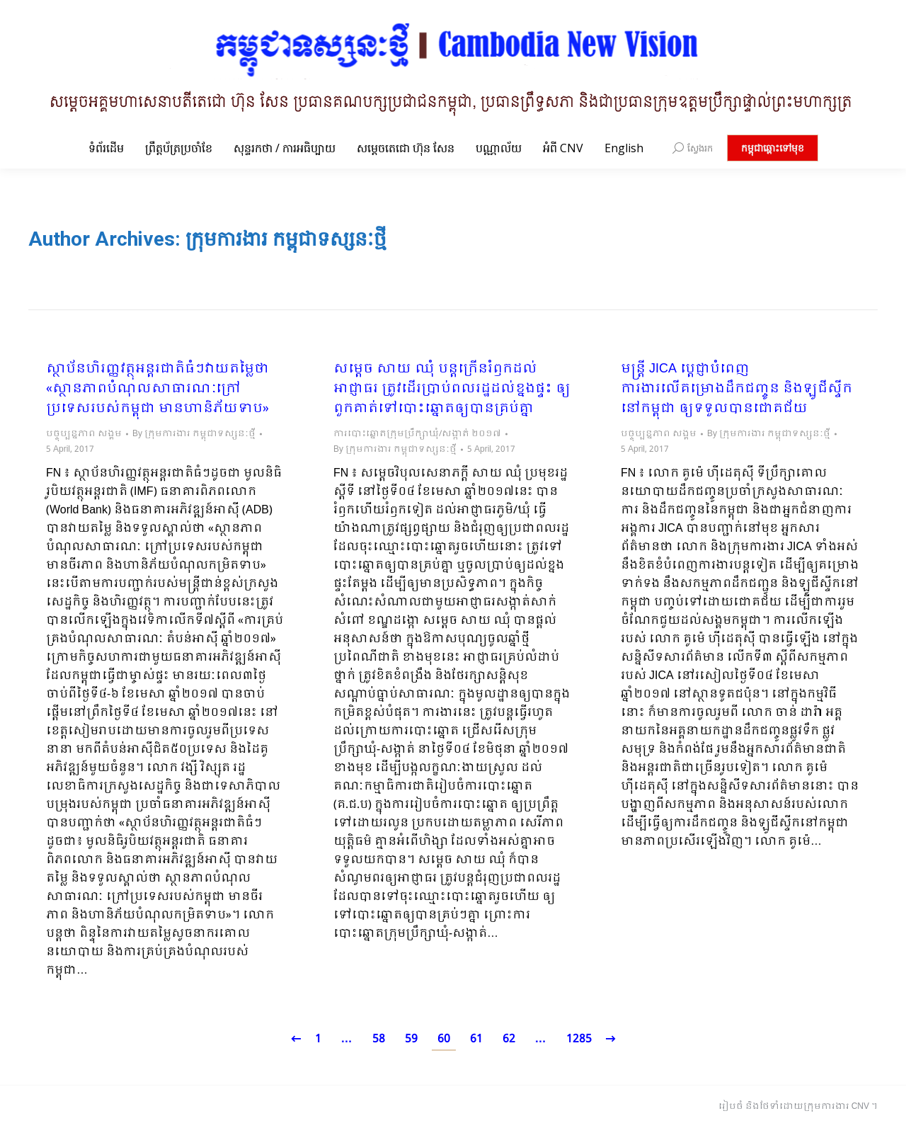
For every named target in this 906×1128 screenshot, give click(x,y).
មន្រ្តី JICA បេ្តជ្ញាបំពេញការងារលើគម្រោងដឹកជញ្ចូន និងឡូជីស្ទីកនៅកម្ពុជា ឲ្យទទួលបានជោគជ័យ (736, 389)
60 (443, 1039)
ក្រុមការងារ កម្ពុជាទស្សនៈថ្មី (285, 239)
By (194, 434)
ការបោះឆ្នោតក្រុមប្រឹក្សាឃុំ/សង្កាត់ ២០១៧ (417, 434)
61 (476, 1039)
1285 (579, 1039)
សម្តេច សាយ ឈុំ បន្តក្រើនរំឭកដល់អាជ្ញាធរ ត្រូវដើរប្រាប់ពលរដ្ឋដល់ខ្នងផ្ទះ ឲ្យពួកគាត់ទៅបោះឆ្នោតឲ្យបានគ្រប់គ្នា (451, 389)
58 (378, 1039)
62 (509, 1039)
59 (411, 1039)
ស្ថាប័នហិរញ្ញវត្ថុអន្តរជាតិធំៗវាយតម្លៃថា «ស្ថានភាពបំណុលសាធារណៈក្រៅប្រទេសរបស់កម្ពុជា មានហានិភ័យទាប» (157, 389)
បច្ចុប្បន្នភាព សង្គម (84, 434)
